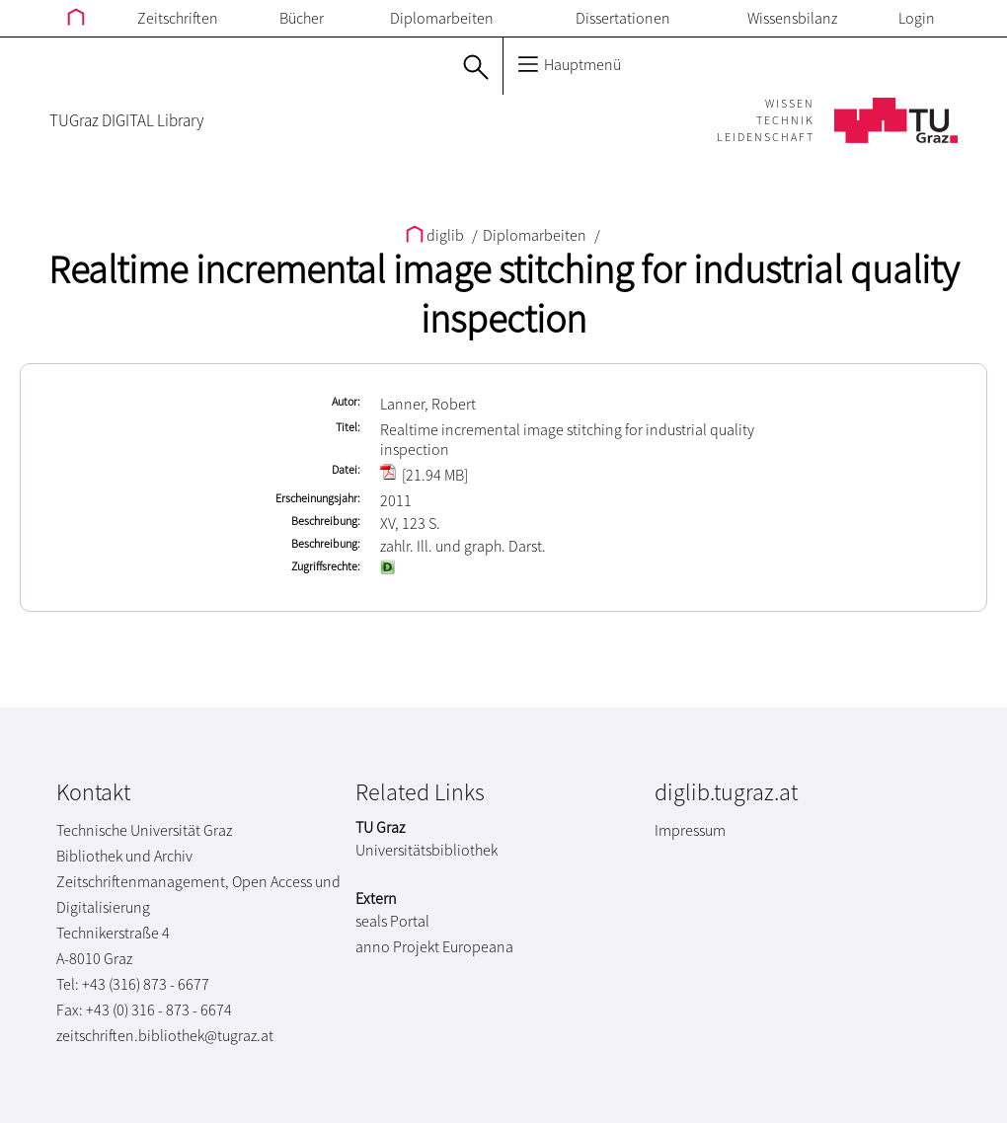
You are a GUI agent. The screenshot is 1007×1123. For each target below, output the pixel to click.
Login (916, 18)
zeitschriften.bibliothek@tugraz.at (164, 1035)
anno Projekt (397, 946)
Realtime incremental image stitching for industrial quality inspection (503, 294)
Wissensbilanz (792, 18)
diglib (436, 235)
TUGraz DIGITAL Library (126, 120)
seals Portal (392, 921)
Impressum (690, 830)
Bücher (301, 18)
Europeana (477, 946)
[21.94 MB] (424, 475)
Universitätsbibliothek (426, 850)
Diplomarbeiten (442, 18)
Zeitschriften (177, 18)
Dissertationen (623, 18)
